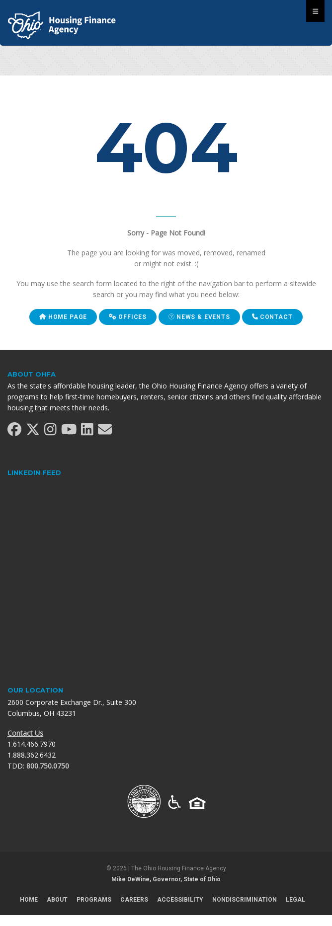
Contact (272, 316)
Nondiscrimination (244, 899)
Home (29, 899)
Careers (134, 899)
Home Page (63, 316)
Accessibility (180, 899)
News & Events (199, 316)
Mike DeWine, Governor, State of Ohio (166, 879)
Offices (128, 316)
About (57, 899)
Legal (295, 899)
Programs (94, 899)
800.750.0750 (47, 766)
